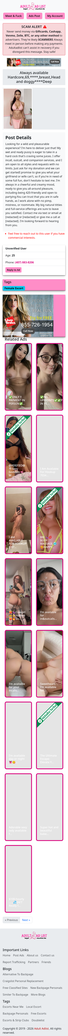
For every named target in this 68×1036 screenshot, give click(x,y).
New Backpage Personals (46, 988)
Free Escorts (38, 1013)
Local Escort (33, 1007)
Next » (26, 920)
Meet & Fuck (13, 16)
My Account (55, 16)
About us (32, 955)
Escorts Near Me (13, 1007)
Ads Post (34, 16)
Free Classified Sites (15, 988)
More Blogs (38, 994)
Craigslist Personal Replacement (23, 981)
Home (6, 955)
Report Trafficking (14, 962)
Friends (46, 962)
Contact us (47, 955)
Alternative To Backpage (18, 974)
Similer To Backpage (15, 994)
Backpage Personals (15, 1013)
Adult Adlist (41, 1028)
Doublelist (38, 1020)
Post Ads (18, 955)
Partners (33, 962)
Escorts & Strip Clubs (16, 1020)
